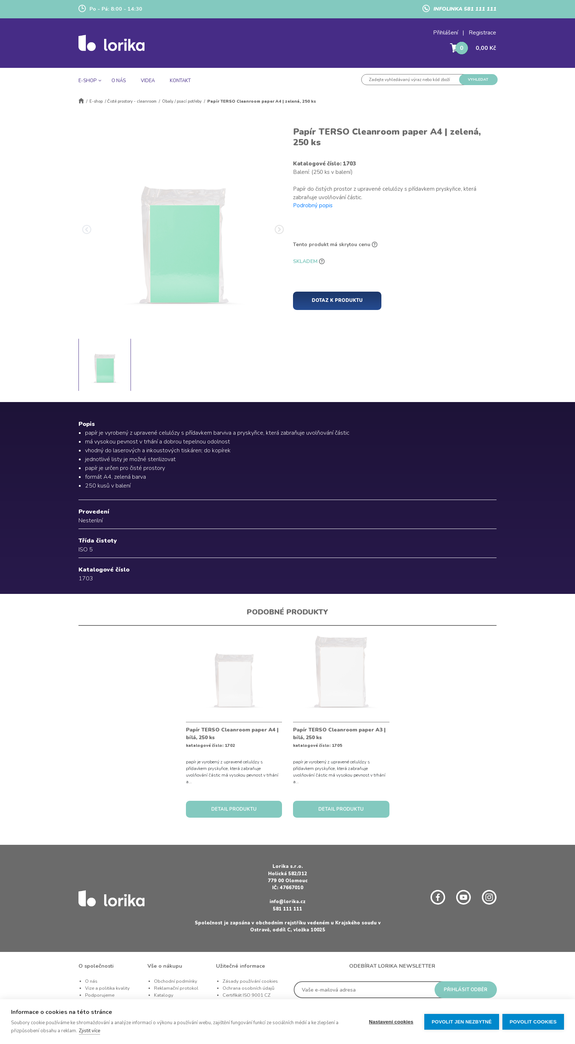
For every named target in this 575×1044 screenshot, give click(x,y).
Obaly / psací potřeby (182, 101)
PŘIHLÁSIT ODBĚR (465, 989)
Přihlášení (445, 33)
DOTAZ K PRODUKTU (337, 300)
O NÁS (118, 80)
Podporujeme (99, 995)
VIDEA (148, 80)
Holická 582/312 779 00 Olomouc (288, 877)
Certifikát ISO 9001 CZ (247, 995)
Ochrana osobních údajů (248, 988)
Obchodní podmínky (175, 981)
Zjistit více (89, 1030)
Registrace (482, 33)
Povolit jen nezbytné (461, 1022)
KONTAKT (180, 80)
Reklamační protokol (176, 988)
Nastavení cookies (391, 1022)
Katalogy (163, 995)
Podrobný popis (313, 205)
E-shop (96, 101)
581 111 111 (287, 909)
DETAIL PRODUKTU (234, 809)
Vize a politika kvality (107, 988)
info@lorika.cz (287, 901)
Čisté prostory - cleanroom (132, 101)
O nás (91, 981)
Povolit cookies (533, 1022)
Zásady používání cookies (250, 981)
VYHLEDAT (478, 79)
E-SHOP (87, 80)
